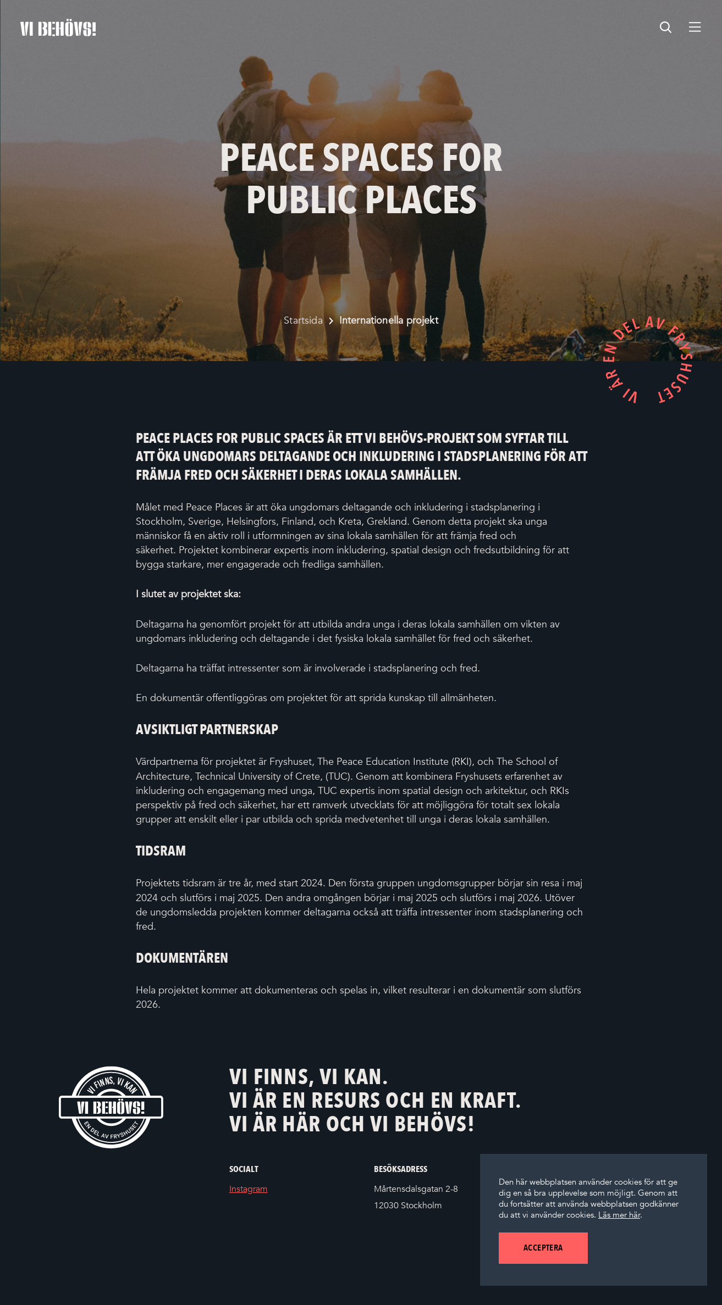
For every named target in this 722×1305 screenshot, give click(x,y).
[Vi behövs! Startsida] (111, 1107)
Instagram (265, 1189)
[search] (665, 27)
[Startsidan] (58, 27)
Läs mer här (619, 1214)
